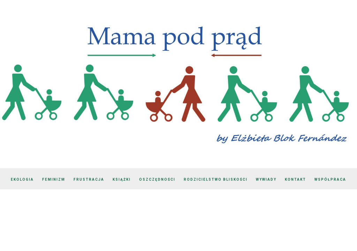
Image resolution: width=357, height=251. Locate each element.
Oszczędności (157, 179)
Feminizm (53, 179)
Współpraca (330, 179)
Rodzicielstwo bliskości (216, 179)
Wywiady (266, 179)
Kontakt (295, 179)
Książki (122, 179)
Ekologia (22, 179)
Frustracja (89, 179)
